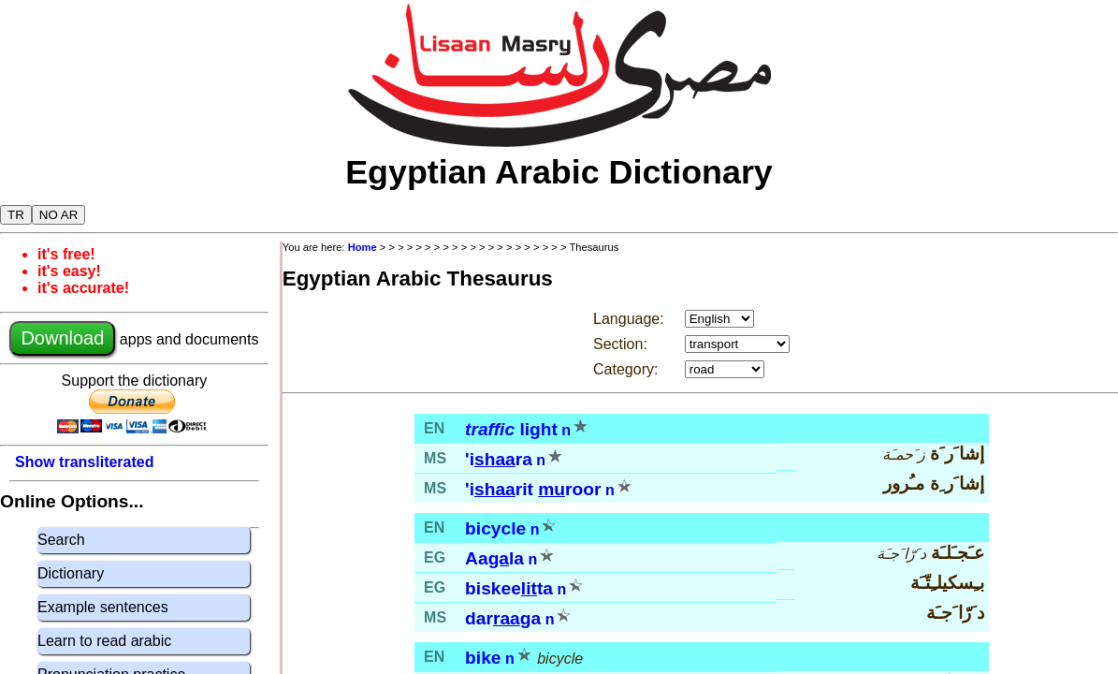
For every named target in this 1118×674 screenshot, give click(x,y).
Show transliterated (84, 462)
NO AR (58, 215)
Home (362, 247)
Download (62, 338)
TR (15, 215)
